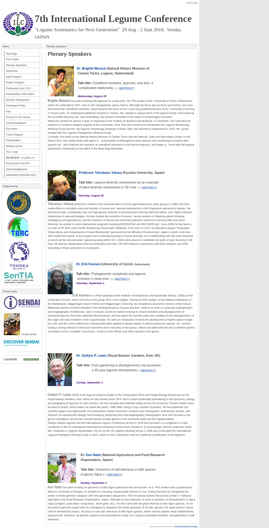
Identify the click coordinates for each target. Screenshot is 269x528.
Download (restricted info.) (21, 174)
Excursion (11, 128)
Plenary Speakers (16, 65)
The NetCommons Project (186, 527)
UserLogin (192, 2)
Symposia (11, 70)
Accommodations (16, 122)
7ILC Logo (12, 151)
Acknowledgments (16, 169)
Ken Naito (94, 455)
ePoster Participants (17, 99)
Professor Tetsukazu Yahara (100, 172)
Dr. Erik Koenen (88, 264)
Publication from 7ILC (18, 88)
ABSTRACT (126, 88)
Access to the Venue (18, 117)
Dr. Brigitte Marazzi (91, 68)
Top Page (11, 53)
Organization (13, 140)
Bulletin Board (14, 146)
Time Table (12, 59)
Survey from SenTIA (18, 163)
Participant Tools (15, 105)
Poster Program (15, 82)
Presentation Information (20, 94)
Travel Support (14, 134)
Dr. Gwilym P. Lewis (91, 355)
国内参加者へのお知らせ (20, 157)
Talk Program (14, 76)
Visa (8, 111)
